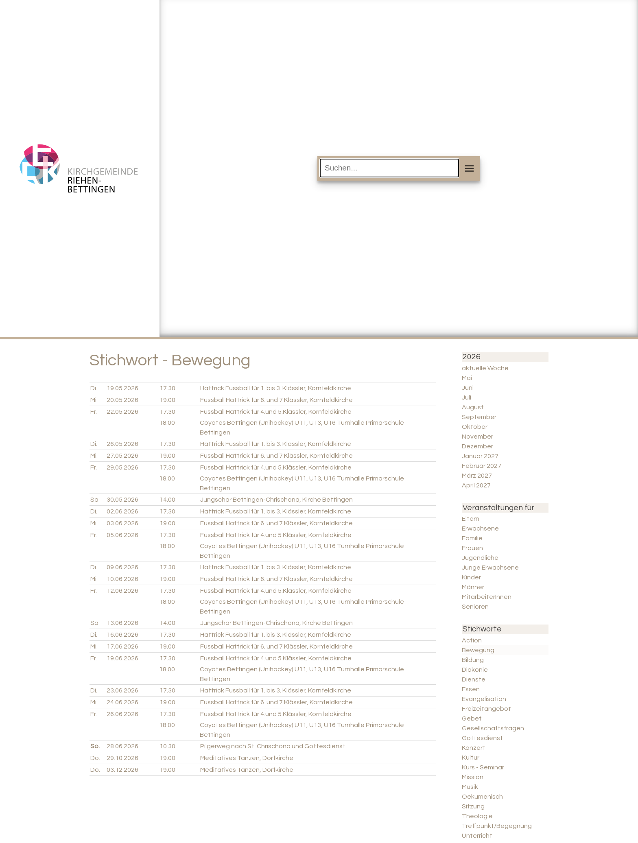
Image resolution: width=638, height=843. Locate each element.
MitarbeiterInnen (486, 597)
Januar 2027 (480, 456)
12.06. (122, 590)
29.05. (122, 467)
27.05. (122, 455)
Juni (468, 387)
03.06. (122, 523)
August (473, 407)
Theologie (477, 816)
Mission (472, 777)
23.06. (122, 690)
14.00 (167, 499)
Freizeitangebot (486, 708)
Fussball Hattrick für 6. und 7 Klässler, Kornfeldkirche (276, 400)
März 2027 (477, 475)
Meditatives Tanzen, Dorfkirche (246, 758)
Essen (471, 689)
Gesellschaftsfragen (493, 728)
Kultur (470, 757)
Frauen (472, 548)
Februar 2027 (481, 466)
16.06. (122, 634)
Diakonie (475, 669)
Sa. (95, 499)
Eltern (470, 518)
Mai (467, 378)
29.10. (122, 758)
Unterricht (477, 835)
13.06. (122, 623)
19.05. (122, 388)
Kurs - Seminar (483, 767)
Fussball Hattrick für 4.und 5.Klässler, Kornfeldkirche (276, 411)
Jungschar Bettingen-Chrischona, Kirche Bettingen (276, 499)
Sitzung (473, 806)
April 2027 (476, 485)
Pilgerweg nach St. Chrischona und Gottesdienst (272, 746)
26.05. (122, 444)
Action (472, 640)
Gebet (472, 718)
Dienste (473, 679)
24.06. (122, 702)
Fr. (93, 411)
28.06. (122, 746)
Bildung (473, 660)
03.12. (122, 770)
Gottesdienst (482, 738)
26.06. (122, 714)
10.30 (167, 746)
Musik (470, 787)
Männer (473, 587)
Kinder (471, 577)
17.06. (122, 646)
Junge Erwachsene (490, 567)
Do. (95, 758)
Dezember (477, 446)
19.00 (167, 400)
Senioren (475, 606)
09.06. (122, 567)
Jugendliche (480, 558)
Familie (472, 538)
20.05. (122, 400)
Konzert (473, 748)
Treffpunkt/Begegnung (497, 826)
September (479, 417)
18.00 (167, 422)
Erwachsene (480, 528)
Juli (466, 397)
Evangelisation (484, 699)
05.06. (122, 535)
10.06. (122, 579)
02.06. (122, 511)
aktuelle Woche (485, 368)
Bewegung (478, 650)
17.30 (167, 388)
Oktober (474, 427)
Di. (93, 388)
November (477, 436)
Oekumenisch (482, 796)
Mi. (94, 400)
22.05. (122, 411)
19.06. (122, 658)
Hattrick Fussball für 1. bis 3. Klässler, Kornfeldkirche (275, 388)
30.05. (122, 499)
